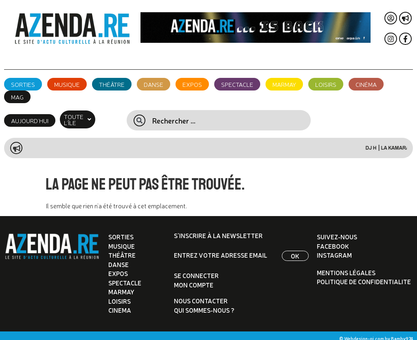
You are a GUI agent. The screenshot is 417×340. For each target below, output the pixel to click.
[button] (84, 116)
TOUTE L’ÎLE (84, 116)
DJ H (378, 142)
